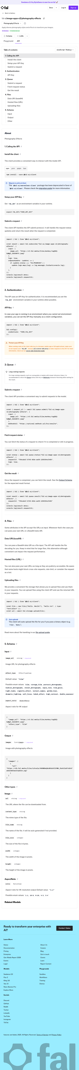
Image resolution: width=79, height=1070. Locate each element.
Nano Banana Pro (10, 987)
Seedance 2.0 (8, 974)
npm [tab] (7, 168)
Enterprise (7, 954)
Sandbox (43, 974)
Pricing (6, 951)
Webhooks (46, 377)
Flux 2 (6, 977)
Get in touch (44, 954)
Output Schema (65, 480)
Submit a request (15, 67)
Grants (42, 957)
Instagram (7, 1019)
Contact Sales (64, 928)
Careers (43, 948)
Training (42, 981)
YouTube (7, 1016)
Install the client (14, 60)
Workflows (43, 977)
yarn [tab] (13, 168)
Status (6, 945)
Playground (8, 41)
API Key (11, 75)
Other (10, 121)
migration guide (45, 188)
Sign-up (73, 8)
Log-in (63, 8)
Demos (42, 984)
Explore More (8, 990)
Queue (29, 377)
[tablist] (16, 168)
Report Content (45, 964)
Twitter (6, 1010)
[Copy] (44, 18)
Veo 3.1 (6, 984)
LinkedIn (7, 1013)
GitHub (6, 1004)
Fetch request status (16, 87)
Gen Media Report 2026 (12, 957)
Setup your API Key (16, 63)
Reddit (6, 1007)
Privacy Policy (56, 1035)
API (18, 41)
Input (10, 114)
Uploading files (14, 106)
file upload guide (43, 632)
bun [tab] (24, 168)
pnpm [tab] (19, 168)
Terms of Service (42, 1035)
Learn (42, 961)
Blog (42, 951)
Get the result (13, 90)
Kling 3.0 (7, 981)
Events (6, 961)
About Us (43, 945)
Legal (5, 964)
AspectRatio (24, 701)
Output (10, 117)
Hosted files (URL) (15, 102)
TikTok (6, 1023)
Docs (51, 8)
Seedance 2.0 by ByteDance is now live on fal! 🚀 (39, 2)
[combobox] (65, 50)
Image (21, 742)
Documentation (9, 948)
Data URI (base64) (15, 98)
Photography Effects (12, 23)
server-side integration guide (35, 351)
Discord (6, 1000)
